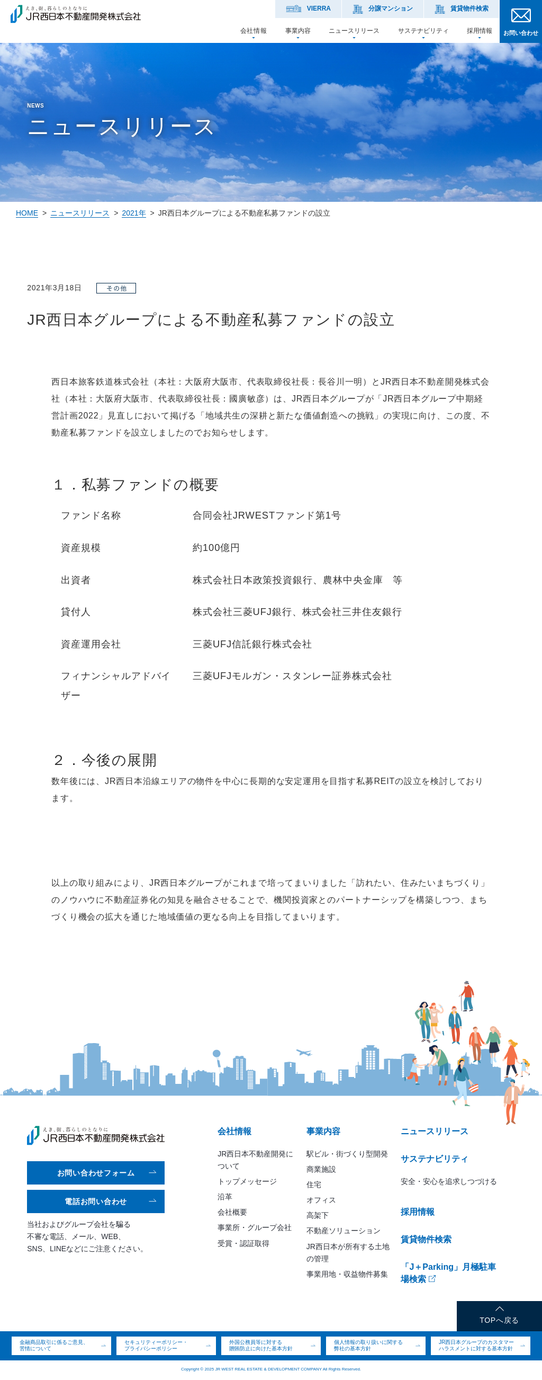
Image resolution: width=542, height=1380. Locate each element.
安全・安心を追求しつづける (449, 1181)
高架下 (317, 1215)
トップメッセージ (247, 1181)
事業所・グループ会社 (255, 1227)
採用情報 (479, 30)
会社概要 (232, 1212)
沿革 (225, 1196)
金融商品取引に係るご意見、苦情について (54, 1345)
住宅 (313, 1184)
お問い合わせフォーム (96, 1173)
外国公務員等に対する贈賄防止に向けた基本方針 (261, 1345)
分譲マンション (390, 8)
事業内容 (298, 30)
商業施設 (321, 1169)
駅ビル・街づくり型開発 (347, 1154)
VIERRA (319, 8)
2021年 (134, 213)
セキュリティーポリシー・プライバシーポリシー (156, 1345)
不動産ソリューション (343, 1230)
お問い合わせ (520, 33)
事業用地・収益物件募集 (347, 1274)
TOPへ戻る (499, 1320)
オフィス (321, 1200)
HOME (27, 213)
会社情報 (253, 30)
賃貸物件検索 (469, 8)
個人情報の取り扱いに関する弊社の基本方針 (368, 1345)
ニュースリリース (354, 30)
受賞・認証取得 (243, 1243)
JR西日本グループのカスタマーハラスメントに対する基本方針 (476, 1345)
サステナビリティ (423, 30)
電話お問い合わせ (96, 1201)
